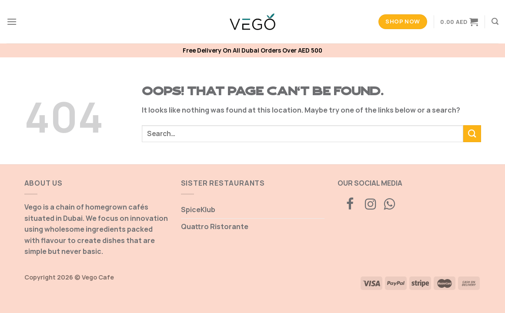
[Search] (495, 21)
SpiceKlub (198, 209)
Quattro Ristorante (214, 226)
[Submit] (472, 133)
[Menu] (12, 21)
